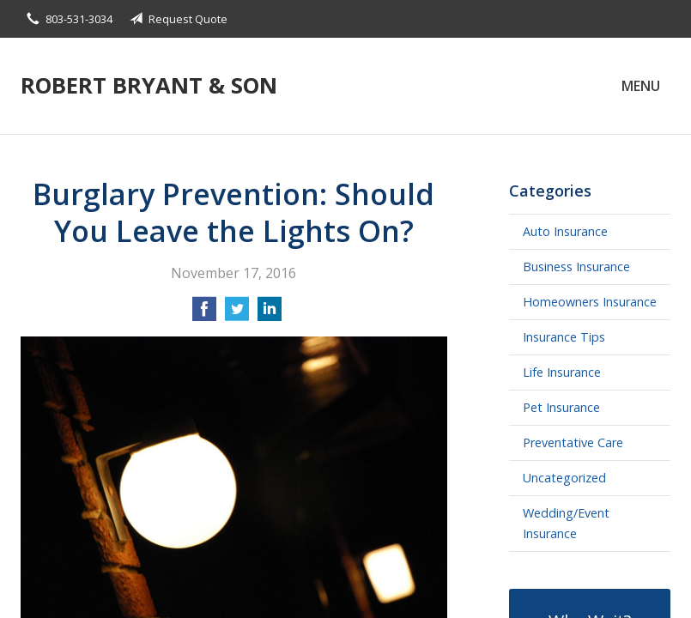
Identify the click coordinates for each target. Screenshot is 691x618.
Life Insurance (562, 372)
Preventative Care (573, 442)
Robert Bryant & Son (149, 85)
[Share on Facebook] (204, 314)
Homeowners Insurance (590, 302)
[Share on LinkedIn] (270, 314)
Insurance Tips (564, 337)
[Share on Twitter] (237, 314)
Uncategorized (564, 478)
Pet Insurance (561, 407)
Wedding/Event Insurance (566, 523)
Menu (640, 85)
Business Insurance (576, 266)
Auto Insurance (565, 231)
